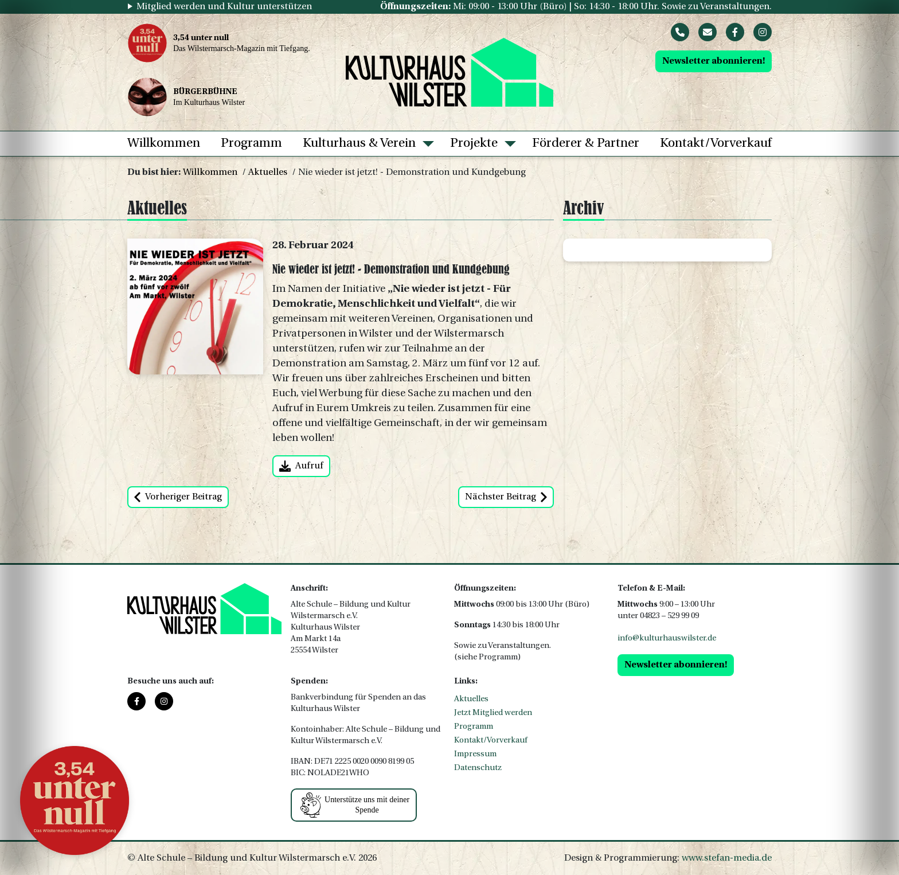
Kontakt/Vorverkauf (716, 143)
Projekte (474, 143)
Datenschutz (478, 768)
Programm (251, 143)
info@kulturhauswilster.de (666, 638)
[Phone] (680, 32)
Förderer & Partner (585, 143)
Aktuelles (267, 172)
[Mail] (707, 32)
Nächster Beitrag (506, 497)
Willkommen (163, 143)
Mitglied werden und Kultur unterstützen (224, 6)
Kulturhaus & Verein (359, 143)
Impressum (475, 754)
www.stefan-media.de (727, 858)
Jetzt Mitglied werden (493, 713)
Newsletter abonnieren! (713, 61)
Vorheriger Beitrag (178, 497)
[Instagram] (762, 32)
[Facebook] (735, 32)
